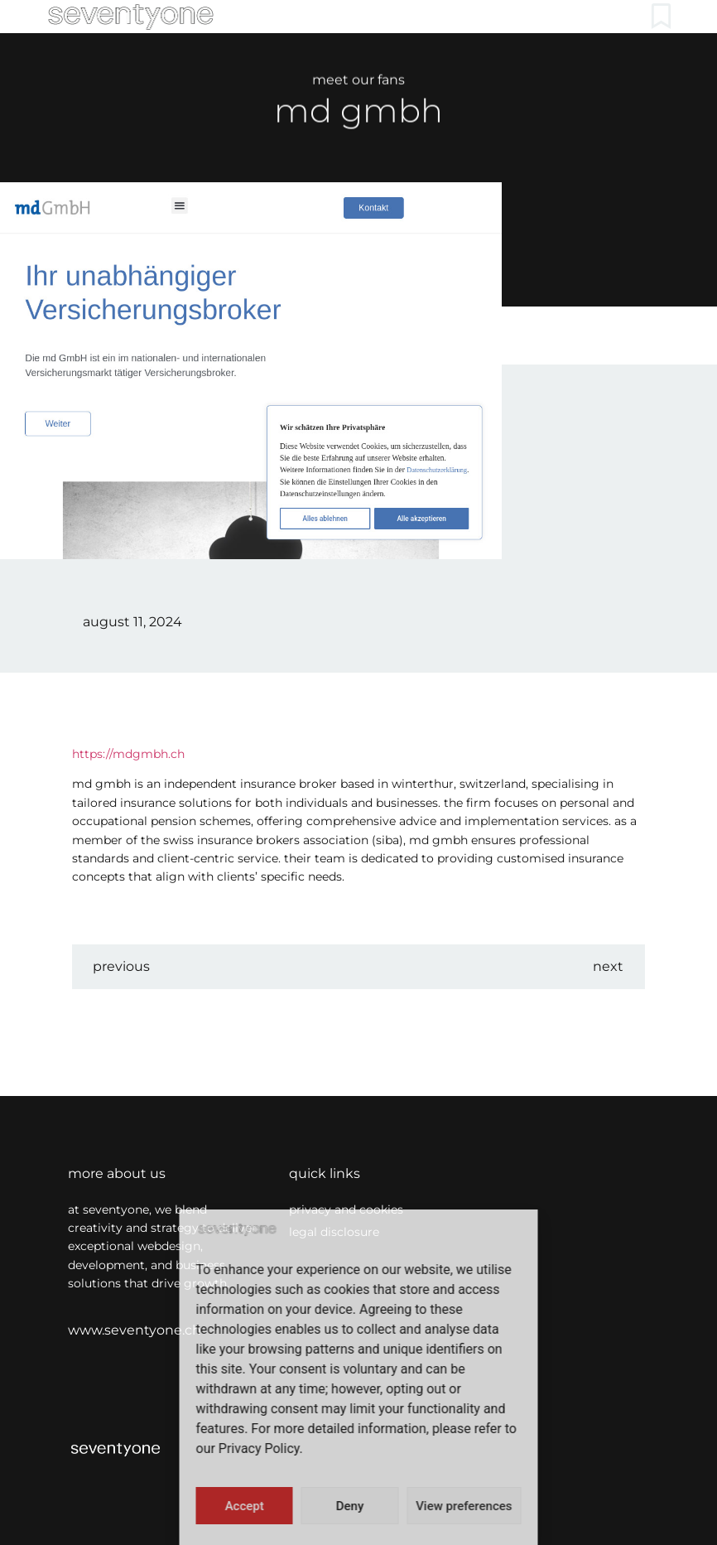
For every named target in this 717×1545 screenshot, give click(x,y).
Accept (244, 1506)
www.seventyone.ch (134, 1330)
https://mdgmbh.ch (128, 753)
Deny (350, 1506)
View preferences (464, 1506)
